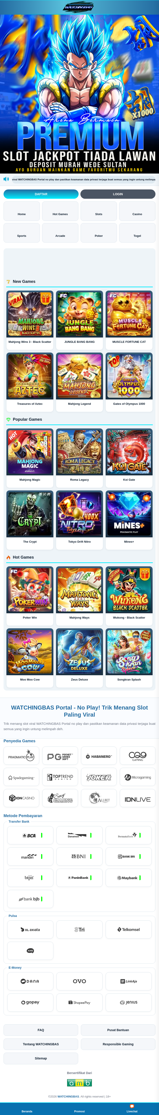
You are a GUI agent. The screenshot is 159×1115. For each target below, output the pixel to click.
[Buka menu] (8, 7)
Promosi (79, 1108)
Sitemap (41, 1058)
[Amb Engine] (79, 1084)
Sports (21, 232)
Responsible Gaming (118, 1044)
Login (118, 194)
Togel (137, 232)
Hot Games (60, 211)
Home (22, 211)
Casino (137, 211)
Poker (99, 232)
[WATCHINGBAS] (79, 7)
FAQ (41, 1030)
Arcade (60, 232)
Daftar (41, 194)
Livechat (132, 1108)
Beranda (27, 1108)
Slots (98, 211)
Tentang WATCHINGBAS (41, 1044)
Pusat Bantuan (118, 1030)
